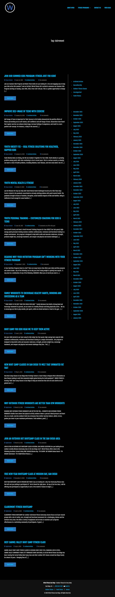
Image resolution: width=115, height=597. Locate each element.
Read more (10, 98)
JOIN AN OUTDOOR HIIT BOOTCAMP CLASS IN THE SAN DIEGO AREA (32, 438)
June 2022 (76, 240)
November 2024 (77, 147)
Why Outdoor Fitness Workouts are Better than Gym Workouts (34, 403)
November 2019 (77, 304)
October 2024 (77, 151)
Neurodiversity (77, 85)
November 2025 (77, 115)
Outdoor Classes (49, 589)
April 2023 (76, 215)
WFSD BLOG (107, 8)
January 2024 (77, 183)
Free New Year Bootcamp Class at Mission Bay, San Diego (30, 474)
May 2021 (76, 272)
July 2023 (76, 204)
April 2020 (76, 297)
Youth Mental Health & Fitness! (19, 183)
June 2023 (76, 208)
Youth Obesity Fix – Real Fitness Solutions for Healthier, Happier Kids (31, 148)
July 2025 (76, 130)
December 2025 (77, 112)
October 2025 (77, 119)
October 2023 (77, 194)
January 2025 (77, 140)
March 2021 (76, 275)
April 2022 (76, 247)
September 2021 (78, 261)
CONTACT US (97, 8)
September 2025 (78, 122)
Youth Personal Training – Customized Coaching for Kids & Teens (32, 220)
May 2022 (76, 243)
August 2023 (77, 201)
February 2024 (77, 179)
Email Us (67, 586)
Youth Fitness (77, 96)
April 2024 (76, 172)
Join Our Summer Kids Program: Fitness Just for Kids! (30, 76)
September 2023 (78, 197)
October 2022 (77, 233)
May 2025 (76, 133)
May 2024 (76, 169)
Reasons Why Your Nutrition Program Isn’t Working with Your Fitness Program (34, 259)
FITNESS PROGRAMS (83, 8)
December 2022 (77, 229)
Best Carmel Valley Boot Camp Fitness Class (24, 542)
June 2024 (76, 165)
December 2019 (77, 300)
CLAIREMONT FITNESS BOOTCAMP (18, 506)
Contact (68, 589)
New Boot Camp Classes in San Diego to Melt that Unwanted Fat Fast (34, 366)
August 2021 (76, 265)
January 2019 (77, 318)
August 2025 (77, 126)
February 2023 (77, 222)
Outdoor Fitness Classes (80, 89)
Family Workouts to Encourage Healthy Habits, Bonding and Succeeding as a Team (32, 295)
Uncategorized (77, 92)
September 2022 (78, 236)
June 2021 (76, 268)
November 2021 (77, 254)
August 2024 (77, 158)
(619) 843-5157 (59, 586)
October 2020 (77, 282)
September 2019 (78, 311)
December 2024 (77, 144)
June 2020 (76, 293)
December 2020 (77, 279)
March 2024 (76, 176)
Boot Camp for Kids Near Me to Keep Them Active (27, 329)
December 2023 (77, 186)
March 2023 (76, 218)
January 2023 (77, 226)
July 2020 (76, 290)
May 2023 (76, 211)
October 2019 (77, 307)
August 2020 (77, 286)
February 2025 (77, 137)
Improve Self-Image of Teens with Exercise (24, 111)
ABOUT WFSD (70, 8)
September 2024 (78, 154)
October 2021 (77, 258)
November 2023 (77, 190)
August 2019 (76, 314)
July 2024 (76, 162)
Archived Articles (30, 80)
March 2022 (76, 250)
